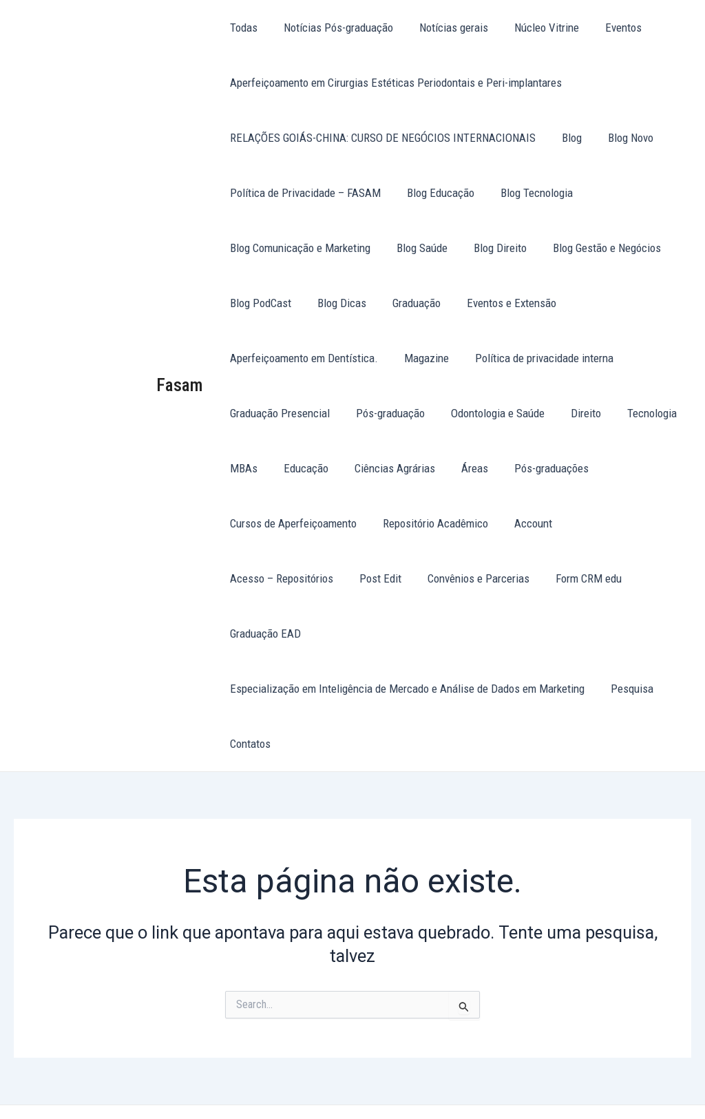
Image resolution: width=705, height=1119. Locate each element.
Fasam (179, 357)
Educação (302, 468)
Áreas (465, 468)
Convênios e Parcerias (345, 578)
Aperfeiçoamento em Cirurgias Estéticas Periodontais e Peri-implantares (394, 83)
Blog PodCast (259, 303)
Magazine (422, 358)
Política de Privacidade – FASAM (304, 193)
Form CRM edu (452, 578)
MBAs (242, 468)
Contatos (249, 689)
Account (526, 523)
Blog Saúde (417, 248)
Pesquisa (628, 633)
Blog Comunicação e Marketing (299, 248)
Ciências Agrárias (388, 468)
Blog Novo (623, 138)
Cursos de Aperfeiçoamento (292, 523)
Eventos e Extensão (502, 303)
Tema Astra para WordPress (439, 1084)
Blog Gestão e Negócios (597, 248)
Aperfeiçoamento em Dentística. (303, 358)
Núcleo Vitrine (537, 27)
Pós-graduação (386, 413)
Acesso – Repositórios (620, 523)
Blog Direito (493, 248)
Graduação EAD (544, 578)
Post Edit (250, 578)
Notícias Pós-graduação (334, 27)
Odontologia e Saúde (491, 413)
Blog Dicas (337, 303)
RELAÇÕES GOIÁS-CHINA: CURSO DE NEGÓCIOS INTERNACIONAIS (381, 138)
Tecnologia (639, 413)
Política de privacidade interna (537, 358)
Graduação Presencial (278, 413)
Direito (576, 413)
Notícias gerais (446, 27)
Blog (568, 138)
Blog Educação (436, 193)
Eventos (611, 27)
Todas (242, 27)
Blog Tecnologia (530, 193)
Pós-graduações (539, 468)
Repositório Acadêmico (431, 523)
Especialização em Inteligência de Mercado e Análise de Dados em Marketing (406, 633)
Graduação (410, 303)
